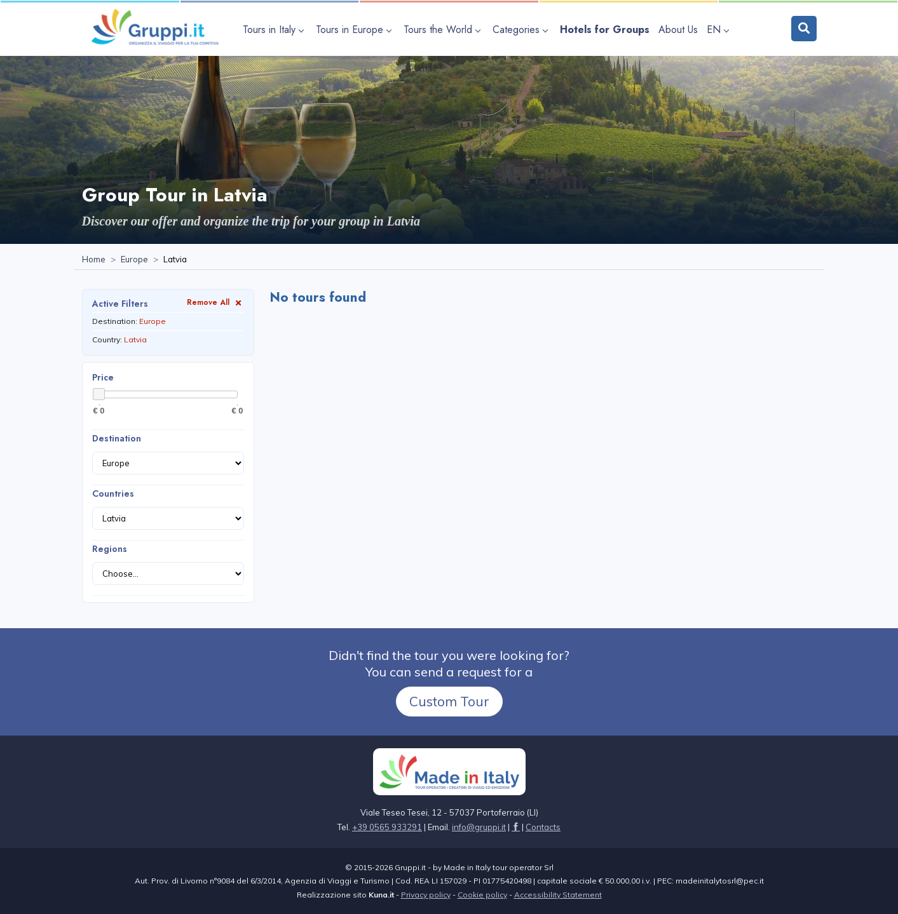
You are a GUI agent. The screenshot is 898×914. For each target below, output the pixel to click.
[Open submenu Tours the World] (443, 29)
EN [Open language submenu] (717, 29)
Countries (113, 493)
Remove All (215, 302)
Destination (116, 438)
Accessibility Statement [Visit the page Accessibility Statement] (558, 894)
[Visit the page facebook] (516, 827)
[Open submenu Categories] (521, 29)
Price (103, 377)
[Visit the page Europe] (134, 259)
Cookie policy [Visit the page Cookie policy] (482, 894)
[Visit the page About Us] (678, 29)
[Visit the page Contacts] (543, 827)
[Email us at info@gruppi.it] (479, 827)
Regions (109, 548)
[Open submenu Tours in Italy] (274, 29)
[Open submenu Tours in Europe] (355, 29)
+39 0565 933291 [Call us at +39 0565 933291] (387, 827)
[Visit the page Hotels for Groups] (604, 29)
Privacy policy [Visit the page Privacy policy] (426, 894)
